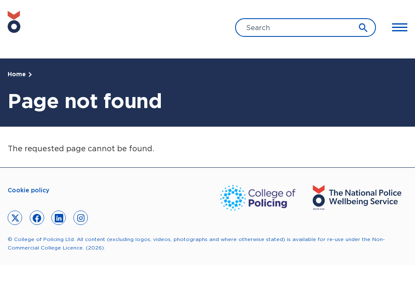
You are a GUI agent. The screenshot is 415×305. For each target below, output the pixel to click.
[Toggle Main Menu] (395, 27)
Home (17, 74)
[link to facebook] (37, 218)
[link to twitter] (15, 218)
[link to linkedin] (58, 218)
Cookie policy (28, 190)
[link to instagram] (80, 218)
